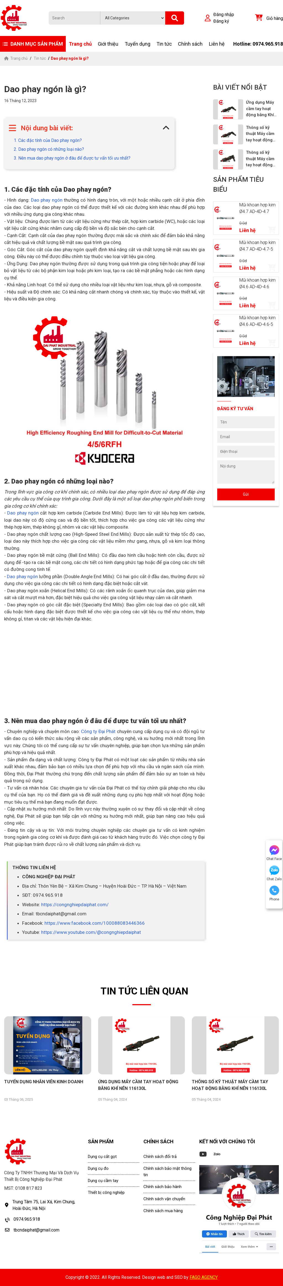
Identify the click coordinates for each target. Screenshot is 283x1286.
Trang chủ (80, 44)
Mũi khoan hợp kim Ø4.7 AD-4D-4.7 (257, 208)
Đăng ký (221, 21)
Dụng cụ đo (98, 1168)
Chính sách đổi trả (160, 1156)
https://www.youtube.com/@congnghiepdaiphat (91, 932)
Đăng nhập (223, 14)
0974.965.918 (27, 1219)
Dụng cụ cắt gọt (102, 1156)
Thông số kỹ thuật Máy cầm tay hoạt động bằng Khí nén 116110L (260, 159)
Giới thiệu (108, 44)
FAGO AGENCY (204, 1277)
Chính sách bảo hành (162, 1186)
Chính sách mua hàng (163, 1210)
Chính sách (190, 44)
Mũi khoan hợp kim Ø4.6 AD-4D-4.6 (257, 283)
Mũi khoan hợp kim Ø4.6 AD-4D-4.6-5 (257, 321)
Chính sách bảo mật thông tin (167, 1171)
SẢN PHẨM (101, 1141)
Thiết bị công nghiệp (106, 1192)
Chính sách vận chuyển (164, 1198)
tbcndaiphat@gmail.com (36, 1230)
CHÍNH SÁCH (158, 1141)
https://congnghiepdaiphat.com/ (75, 904)
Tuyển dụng (137, 44)
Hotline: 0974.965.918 (258, 44)
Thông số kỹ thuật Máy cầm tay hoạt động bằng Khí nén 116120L (260, 134)
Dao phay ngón (46, 200)
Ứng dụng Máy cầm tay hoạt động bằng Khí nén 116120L (260, 109)
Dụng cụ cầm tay (103, 1180)
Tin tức (164, 44)
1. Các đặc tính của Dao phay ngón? (48, 140)
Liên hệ (217, 44)
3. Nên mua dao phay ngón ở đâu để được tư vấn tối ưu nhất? (72, 158)
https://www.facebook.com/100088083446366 (94, 923)
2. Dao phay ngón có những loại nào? (49, 149)
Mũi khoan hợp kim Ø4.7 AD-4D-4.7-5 (257, 246)
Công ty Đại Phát (99, 731)
